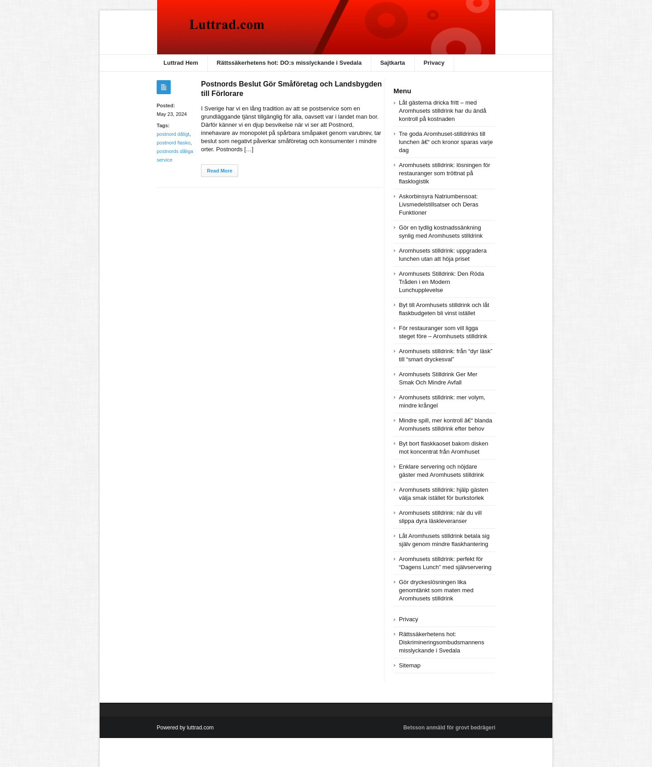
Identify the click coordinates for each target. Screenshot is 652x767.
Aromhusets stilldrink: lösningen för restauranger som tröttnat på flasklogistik (444, 173)
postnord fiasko (174, 142)
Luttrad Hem (180, 62)
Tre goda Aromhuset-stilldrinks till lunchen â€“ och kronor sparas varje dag (446, 141)
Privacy (434, 62)
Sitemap (410, 665)
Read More (219, 170)
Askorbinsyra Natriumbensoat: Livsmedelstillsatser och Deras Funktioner (439, 204)
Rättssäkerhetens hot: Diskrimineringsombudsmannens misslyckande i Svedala (441, 642)
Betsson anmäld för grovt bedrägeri (449, 727)
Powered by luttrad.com (185, 727)
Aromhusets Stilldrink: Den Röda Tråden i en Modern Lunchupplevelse (441, 281)
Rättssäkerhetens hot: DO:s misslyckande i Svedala (289, 62)
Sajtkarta (392, 62)
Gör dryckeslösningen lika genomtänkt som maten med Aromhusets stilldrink (436, 590)
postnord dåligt (173, 134)
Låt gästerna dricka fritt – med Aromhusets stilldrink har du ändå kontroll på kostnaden (442, 110)
